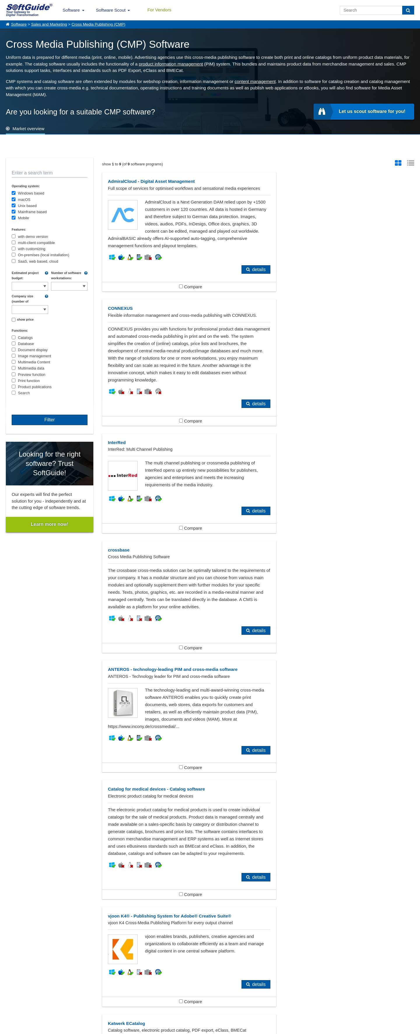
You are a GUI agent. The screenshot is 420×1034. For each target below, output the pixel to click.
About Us (13, 998)
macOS (24, 199)
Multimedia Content (34, 362)
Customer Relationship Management (316, 900)
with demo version (33, 236)
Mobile (23, 218)
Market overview (28, 128)
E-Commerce (294, 909)
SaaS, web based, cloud (38, 261)
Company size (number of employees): (22, 299)
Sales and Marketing (49, 24)
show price (25, 319)
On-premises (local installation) (43, 255)
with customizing (32, 249)
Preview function (32, 374)
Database (26, 344)
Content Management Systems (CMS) (185, 900)
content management (255, 81)
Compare (179, 301)
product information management (171, 63)
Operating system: (26, 186)
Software (71, 10)
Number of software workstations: (66, 275)
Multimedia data (31, 368)
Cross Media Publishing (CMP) (98, 24)
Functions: (20, 330)
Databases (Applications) (39, 909)
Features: (19, 229)
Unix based (27, 206)
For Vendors (159, 9)
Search (24, 393)
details (237, 284)
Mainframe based (32, 212)
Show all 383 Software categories (209, 943)
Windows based (31, 193)
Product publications (35, 387)
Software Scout (111, 10)
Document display (33, 350)
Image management (34, 356)
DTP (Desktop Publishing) (173, 909)
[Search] (408, 10)
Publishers (25, 919)
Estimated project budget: (25, 275)
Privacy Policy (235, 1028)
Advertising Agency (33, 900)
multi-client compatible (36, 243)
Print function (29, 381)
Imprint (11, 1004)
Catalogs (25, 337)
